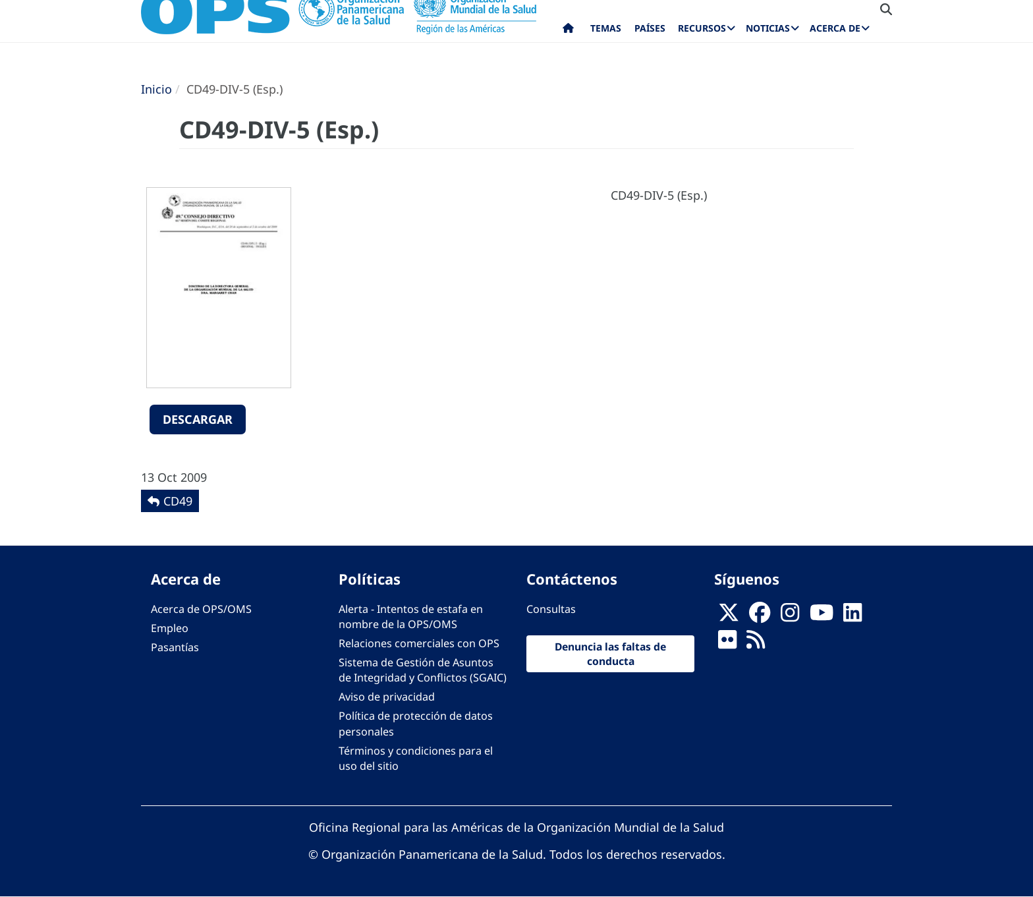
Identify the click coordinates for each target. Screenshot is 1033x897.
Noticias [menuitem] (768, 28)
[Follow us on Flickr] (727, 643)
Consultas (551, 609)
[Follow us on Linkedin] (852, 616)
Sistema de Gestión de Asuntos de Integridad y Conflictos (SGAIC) (423, 670)
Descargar (198, 419)
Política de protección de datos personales (416, 723)
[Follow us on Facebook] (759, 616)
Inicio (156, 89)
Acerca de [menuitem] (835, 28)
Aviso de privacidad (387, 696)
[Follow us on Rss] (755, 643)
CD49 (177, 501)
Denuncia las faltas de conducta (610, 653)
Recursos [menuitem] (702, 28)
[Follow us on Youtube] (821, 616)
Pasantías (175, 647)
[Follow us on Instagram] (790, 616)
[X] (728, 616)
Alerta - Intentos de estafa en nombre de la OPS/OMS (411, 616)
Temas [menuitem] (605, 28)
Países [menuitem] (649, 28)
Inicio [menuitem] (568, 31)
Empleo (169, 628)
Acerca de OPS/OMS (201, 609)
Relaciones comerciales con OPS (419, 643)
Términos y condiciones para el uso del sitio (416, 758)
